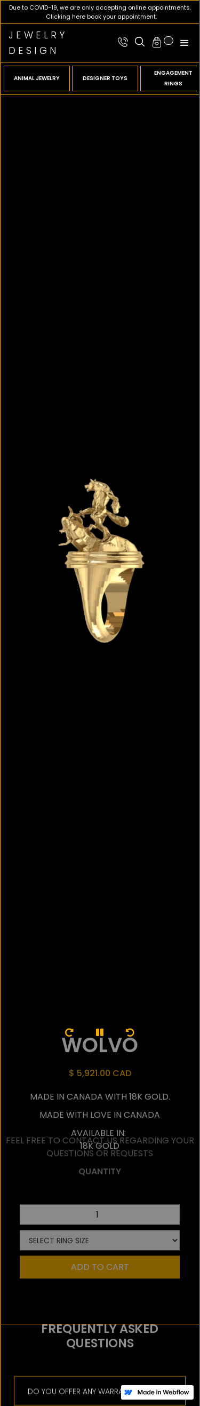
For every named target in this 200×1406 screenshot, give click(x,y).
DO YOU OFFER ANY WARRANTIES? (87, 1386)
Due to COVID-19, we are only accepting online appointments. (100, 7)
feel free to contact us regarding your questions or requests (100, 1129)
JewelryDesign (38, 42)
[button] (161, 42)
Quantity (99, 1154)
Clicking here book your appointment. (101, 16)
